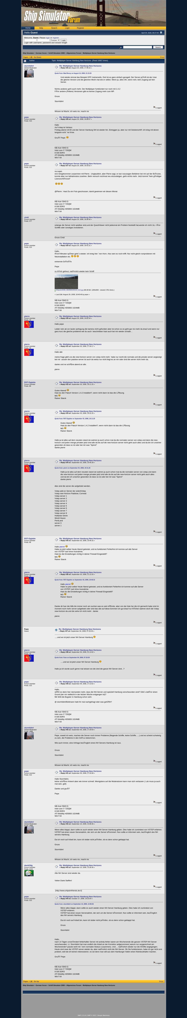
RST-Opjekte (30, 382)
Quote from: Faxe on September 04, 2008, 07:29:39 (72, 657)
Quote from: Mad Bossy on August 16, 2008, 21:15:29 (73, 73)
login (48, 38)
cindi (26, 217)
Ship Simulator (28, 53)
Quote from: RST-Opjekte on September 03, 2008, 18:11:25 (75, 418)
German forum (41, 53)
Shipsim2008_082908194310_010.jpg (69, 290)
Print (162, 57)
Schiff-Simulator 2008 (57, 53)
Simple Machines (103, 1015)
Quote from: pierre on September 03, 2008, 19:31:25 (72, 468)
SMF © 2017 (91, 1015)
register (56, 38)
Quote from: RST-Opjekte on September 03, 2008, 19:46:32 (75, 580)
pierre (27, 316)
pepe (26, 117)
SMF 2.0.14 (82, 1015)
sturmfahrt (29, 66)
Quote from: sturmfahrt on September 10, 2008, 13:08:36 (74, 904)
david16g (28, 865)
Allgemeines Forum (73, 53)
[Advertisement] (93, 1005)
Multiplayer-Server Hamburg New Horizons (99, 53)
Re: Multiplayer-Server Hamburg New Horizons (80, 66)
